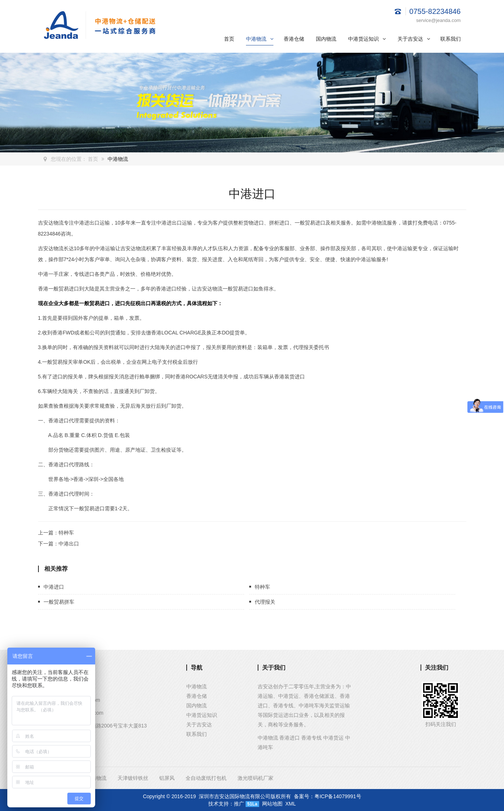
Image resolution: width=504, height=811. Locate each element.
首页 (229, 39)
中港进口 (54, 587)
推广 (239, 804)
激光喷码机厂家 (255, 778)
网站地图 (272, 804)
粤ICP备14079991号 (337, 796)
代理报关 (265, 602)
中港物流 (259, 39)
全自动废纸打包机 (206, 778)
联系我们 (450, 39)
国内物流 (326, 39)
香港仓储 (294, 39)
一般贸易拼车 (59, 602)
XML (290, 804)
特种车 (66, 533)
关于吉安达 (413, 39)
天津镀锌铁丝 (132, 778)
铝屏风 (167, 778)
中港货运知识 (367, 39)
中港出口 (69, 544)
